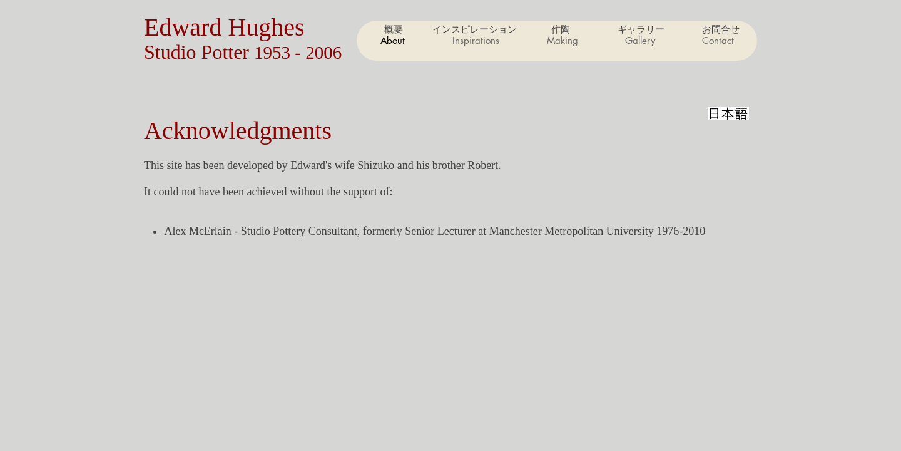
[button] (561, 41)
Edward (186, 27)
